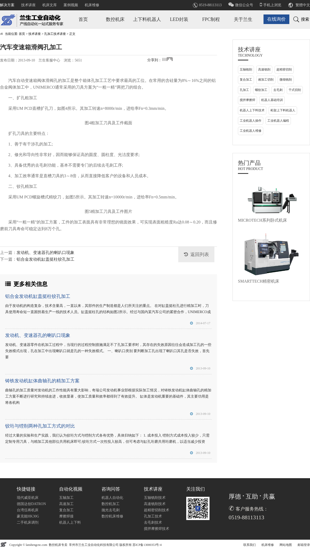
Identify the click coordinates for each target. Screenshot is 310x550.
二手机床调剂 (27, 522)
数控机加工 (111, 504)
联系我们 (249, 545)
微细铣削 (286, 79)
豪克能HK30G (28, 516)
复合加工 (246, 79)
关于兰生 (243, 19)
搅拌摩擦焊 (247, 100)
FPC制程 (211, 19)
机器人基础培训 (272, 100)
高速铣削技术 (155, 504)
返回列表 (199, 254)
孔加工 (244, 90)
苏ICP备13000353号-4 (147, 545)
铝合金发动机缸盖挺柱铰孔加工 (45, 259)
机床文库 (49, 5)
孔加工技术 (153, 516)
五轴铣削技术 (155, 498)
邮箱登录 (304, 545)
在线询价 (276, 19)
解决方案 (7, 5)
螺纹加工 (261, 90)
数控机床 (115, 19)
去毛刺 (278, 90)
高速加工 (66, 504)
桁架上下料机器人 (282, 110)
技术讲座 (28, 5)
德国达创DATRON (31, 504)
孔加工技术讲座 (55, 34)
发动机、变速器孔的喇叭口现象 (45, 252)
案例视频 (71, 5)
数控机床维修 (112, 516)
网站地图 (286, 545)
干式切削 (295, 90)
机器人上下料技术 (252, 110)
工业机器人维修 (250, 131)
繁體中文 (303, 5)
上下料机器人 (147, 19)
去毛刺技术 (153, 522)
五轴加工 (66, 498)
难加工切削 (266, 79)
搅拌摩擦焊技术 (156, 529)
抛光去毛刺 (111, 510)
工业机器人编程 (278, 120)
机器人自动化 (112, 498)
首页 (83, 19)
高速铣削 (264, 69)
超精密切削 (284, 69)
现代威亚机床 (27, 498)
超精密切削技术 (156, 510)
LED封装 (179, 19)
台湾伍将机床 (27, 510)
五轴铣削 (246, 69)
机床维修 (92, 5)
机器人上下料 (70, 522)
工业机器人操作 (250, 120)
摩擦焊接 (66, 516)
